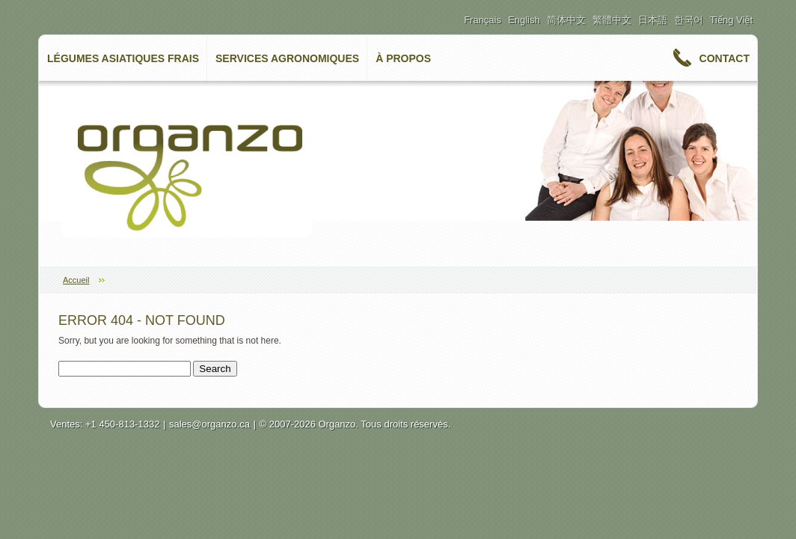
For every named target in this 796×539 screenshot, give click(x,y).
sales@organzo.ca (209, 424)
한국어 (688, 19)
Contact (724, 58)
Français (482, 19)
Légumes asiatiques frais (123, 58)
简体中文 (566, 19)
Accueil (76, 279)
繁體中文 (612, 19)
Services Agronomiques (287, 58)
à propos (403, 58)
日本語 (652, 19)
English (524, 19)
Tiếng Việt (731, 19)
